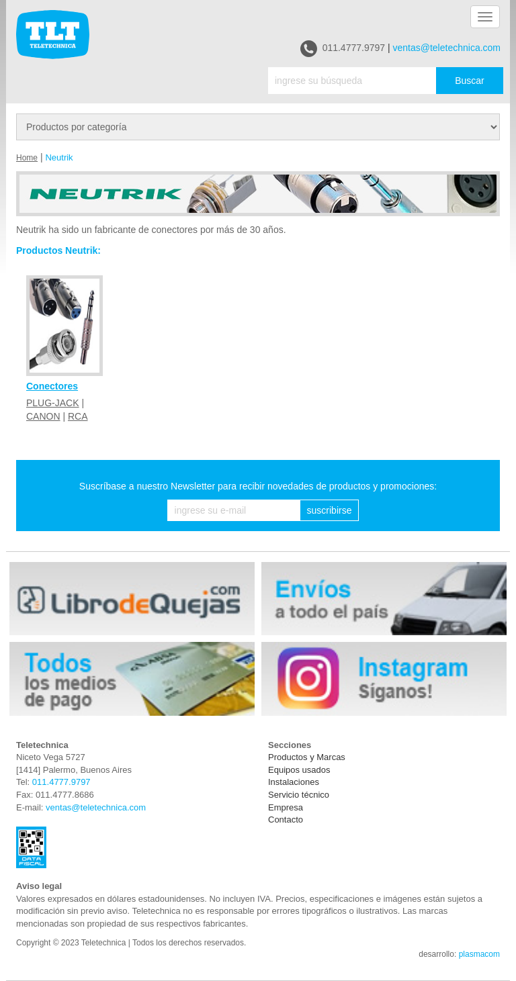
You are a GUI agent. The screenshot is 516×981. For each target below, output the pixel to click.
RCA (78, 416)
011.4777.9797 (342, 48)
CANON (43, 416)
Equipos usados (299, 770)
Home (27, 157)
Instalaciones (293, 782)
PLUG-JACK (52, 403)
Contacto (285, 819)
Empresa (285, 807)
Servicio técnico (298, 795)
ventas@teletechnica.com (446, 47)
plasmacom (479, 954)
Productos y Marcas (306, 757)
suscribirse (329, 510)
